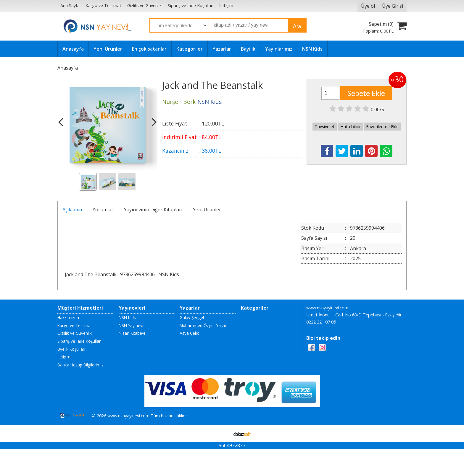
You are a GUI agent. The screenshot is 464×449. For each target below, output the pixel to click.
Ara (297, 26)
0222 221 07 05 (321, 322)
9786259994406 (137, 274)
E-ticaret (222, 433)
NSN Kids (168, 274)
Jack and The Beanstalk (91, 274)
